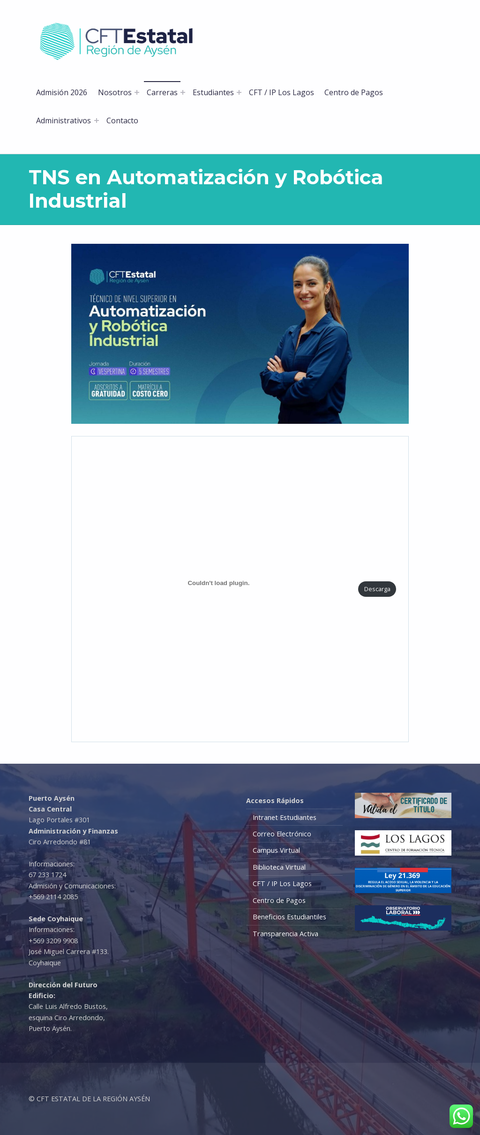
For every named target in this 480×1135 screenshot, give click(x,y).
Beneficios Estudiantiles (289, 916)
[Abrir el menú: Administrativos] (96, 120)
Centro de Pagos (353, 92)
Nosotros (115, 92)
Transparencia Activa (285, 933)
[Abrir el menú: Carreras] (182, 92)
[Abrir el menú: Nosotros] (137, 92)
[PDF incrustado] (219, 583)
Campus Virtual (276, 850)
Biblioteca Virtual (279, 867)
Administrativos (63, 120)
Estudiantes (213, 92)
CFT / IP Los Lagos (281, 92)
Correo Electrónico (282, 833)
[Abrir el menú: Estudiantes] (239, 92)
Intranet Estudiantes (284, 817)
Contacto (122, 120)
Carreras (162, 92)
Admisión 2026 (61, 92)
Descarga (377, 589)
